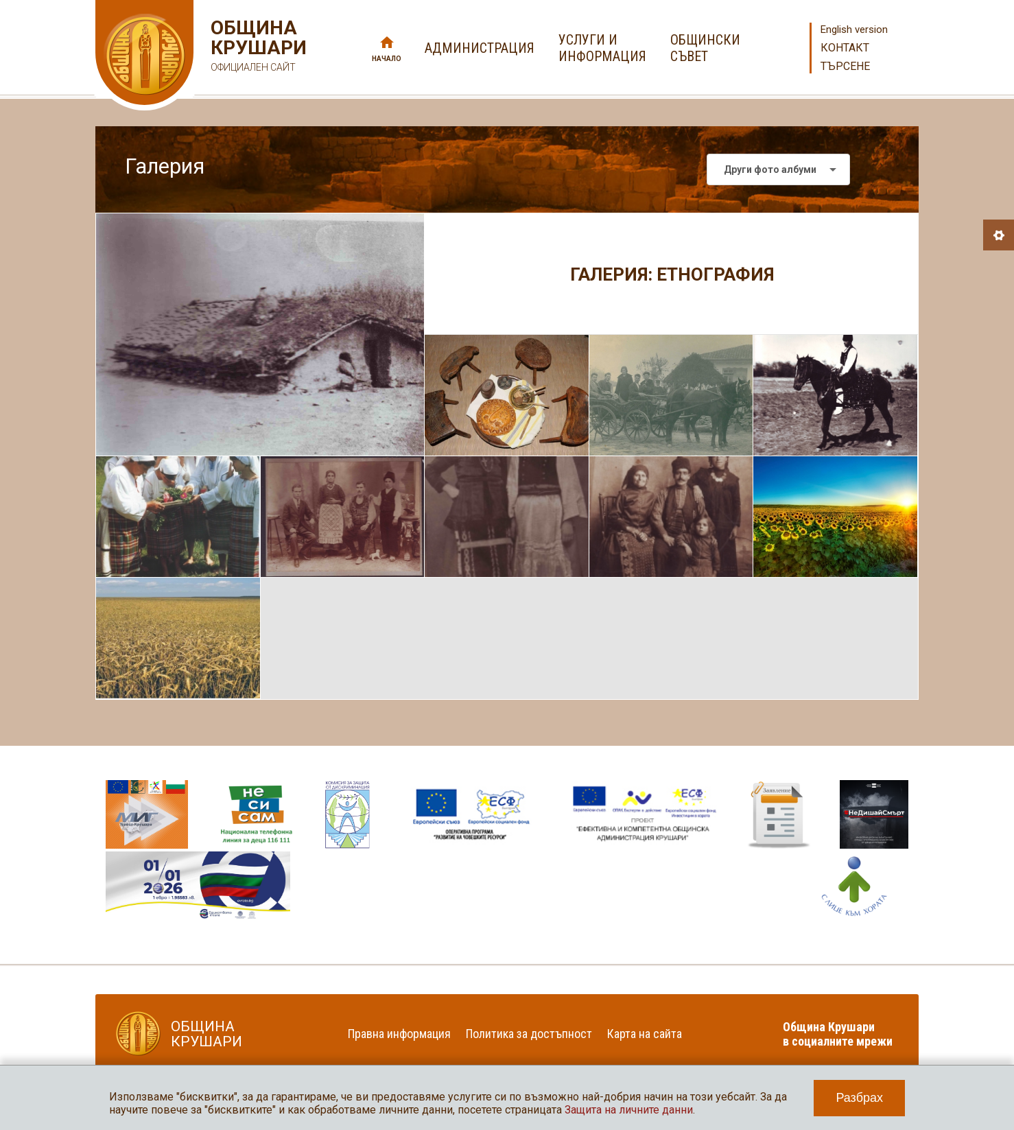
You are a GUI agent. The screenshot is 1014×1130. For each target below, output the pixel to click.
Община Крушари (257, 48)
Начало (386, 58)
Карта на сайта (644, 1033)
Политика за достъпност (529, 1033)
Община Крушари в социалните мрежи (838, 1034)
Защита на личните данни (629, 1109)
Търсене (845, 66)
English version (854, 29)
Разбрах (859, 1098)
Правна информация (399, 1033)
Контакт (845, 47)
